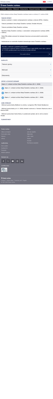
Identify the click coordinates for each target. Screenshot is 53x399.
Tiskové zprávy (6, 47)
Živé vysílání (4, 292)
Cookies (3, 326)
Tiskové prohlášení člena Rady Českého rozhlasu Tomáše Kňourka (22, 53)
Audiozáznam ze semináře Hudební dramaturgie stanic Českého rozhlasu (24, 70)
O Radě (3, 9)
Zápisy (9, 9)
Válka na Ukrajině (5, 278)
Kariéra (29, 284)
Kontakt (44, 9)
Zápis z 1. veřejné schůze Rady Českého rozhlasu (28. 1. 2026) (24, 185)
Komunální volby (5, 280)
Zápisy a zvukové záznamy (10, 139)
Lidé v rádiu (30, 282)
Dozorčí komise (34, 9)
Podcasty (3, 296)
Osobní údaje (10, 326)
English (25, 326)
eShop (3, 284)
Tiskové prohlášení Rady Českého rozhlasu (15, 56)
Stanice (3, 282)
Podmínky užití (18, 326)
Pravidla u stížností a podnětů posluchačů (14, 105)
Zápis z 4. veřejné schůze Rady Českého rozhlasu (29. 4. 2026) (21, 172)
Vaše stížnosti (6, 191)
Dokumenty (24, 9)
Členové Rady (6, 207)
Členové (16, 9)
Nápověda (30, 280)
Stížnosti (5, 128)
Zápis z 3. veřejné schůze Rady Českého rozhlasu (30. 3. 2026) (24, 175)
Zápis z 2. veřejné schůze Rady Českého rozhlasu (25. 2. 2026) (24, 180)
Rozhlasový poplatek (32, 289)
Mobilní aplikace (5, 298)
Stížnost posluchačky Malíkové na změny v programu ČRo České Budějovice (25, 192)
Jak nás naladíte (31, 278)
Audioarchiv (4, 294)
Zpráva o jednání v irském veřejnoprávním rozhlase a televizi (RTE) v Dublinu (25, 49)
